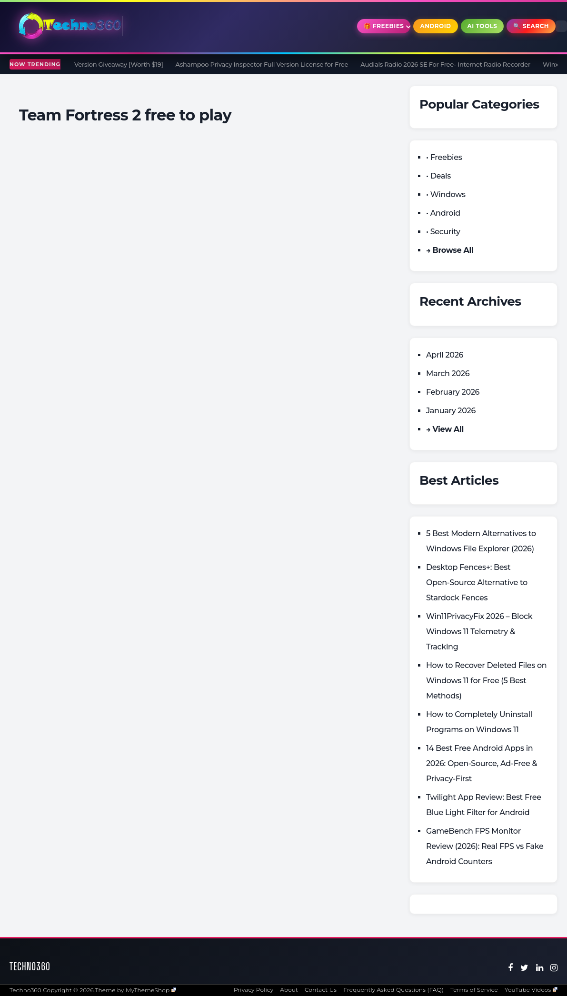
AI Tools (482, 26)
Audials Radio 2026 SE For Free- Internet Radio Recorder (454, 64)
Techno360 (30, 966)
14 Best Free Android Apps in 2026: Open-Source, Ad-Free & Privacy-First (481, 763)
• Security (443, 231)
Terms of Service (474, 989)
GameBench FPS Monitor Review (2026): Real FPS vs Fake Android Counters (485, 846)
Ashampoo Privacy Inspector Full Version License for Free (270, 64)
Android (435, 26)
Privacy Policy (253, 989)
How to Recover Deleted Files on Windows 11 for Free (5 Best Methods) (486, 680)
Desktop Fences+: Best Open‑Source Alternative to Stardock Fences (476, 582)
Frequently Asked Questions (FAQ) (393, 989)
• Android (443, 213)
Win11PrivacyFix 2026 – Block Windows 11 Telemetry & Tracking (479, 631)
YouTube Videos (531, 989)
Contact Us (321, 989)
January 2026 (451, 410)
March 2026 (447, 373)
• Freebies (444, 157)
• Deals (438, 175)
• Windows (446, 194)
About (289, 989)
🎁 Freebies (384, 26)
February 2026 (452, 392)
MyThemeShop (151, 990)
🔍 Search (531, 26)
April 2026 (444, 354)
